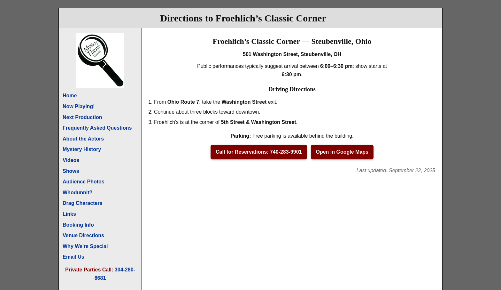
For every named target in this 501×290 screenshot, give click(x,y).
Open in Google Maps (342, 152)
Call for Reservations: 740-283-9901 (259, 152)
